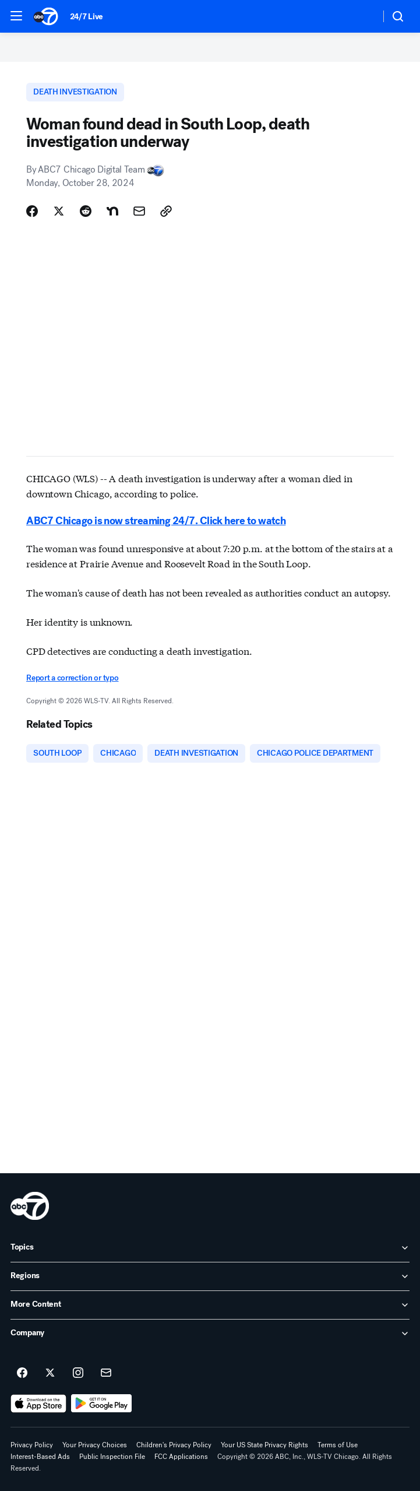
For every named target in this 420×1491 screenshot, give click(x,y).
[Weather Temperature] (362, 16)
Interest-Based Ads (40, 1456)
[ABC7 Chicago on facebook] (22, 1373)
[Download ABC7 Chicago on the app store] (38, 1403)
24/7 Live (86, 16)
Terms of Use (337, 1444)
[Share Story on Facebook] (32, 211)
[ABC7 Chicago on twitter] (50, 1373)
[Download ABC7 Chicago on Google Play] (101, 1403)
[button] (16, 15)
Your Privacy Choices (94, 1444)
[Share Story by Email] (139, 211)
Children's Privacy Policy (173, 1444)
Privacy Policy (31, 1444)
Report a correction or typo (72, 677)
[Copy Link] (166, 211)
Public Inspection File (112, 1456)
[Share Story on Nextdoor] (112, 211)
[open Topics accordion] (210, 1248)
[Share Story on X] (59, 211)
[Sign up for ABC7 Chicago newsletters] (106, 1373)
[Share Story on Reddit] (86, 211)
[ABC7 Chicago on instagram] (78, 1373)
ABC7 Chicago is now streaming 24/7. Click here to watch (155, 521)
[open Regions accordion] (210, 1276)
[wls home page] (29, 1206)
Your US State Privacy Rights (264, 1444)
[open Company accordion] (210, 1333)
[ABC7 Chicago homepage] (45, 16)
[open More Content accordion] (210, 1305)
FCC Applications (181, 1456)
